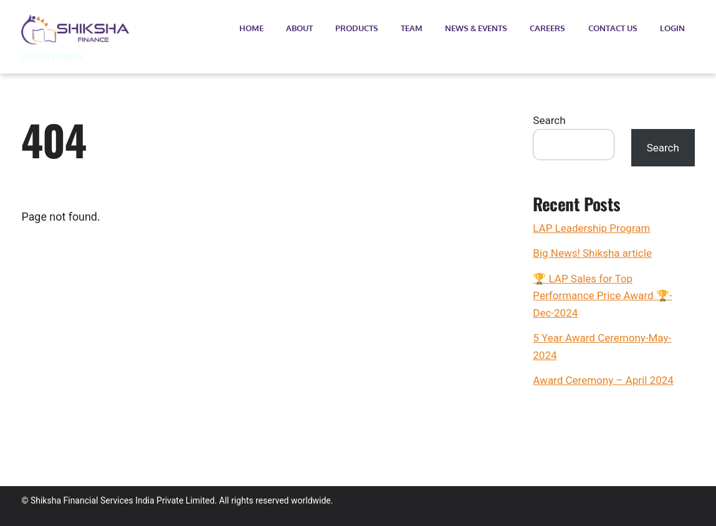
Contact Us (612, 28)
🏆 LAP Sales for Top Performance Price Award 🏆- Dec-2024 (602, 295)
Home (251, 28)
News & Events (476, 28)
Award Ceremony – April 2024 (603, 380)
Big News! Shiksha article (592, 253)
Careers (547, 28)
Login (672, 28)
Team (411, 28)
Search (549, 120)
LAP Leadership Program (591, 228)
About (299, 28)
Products (356, 28)
